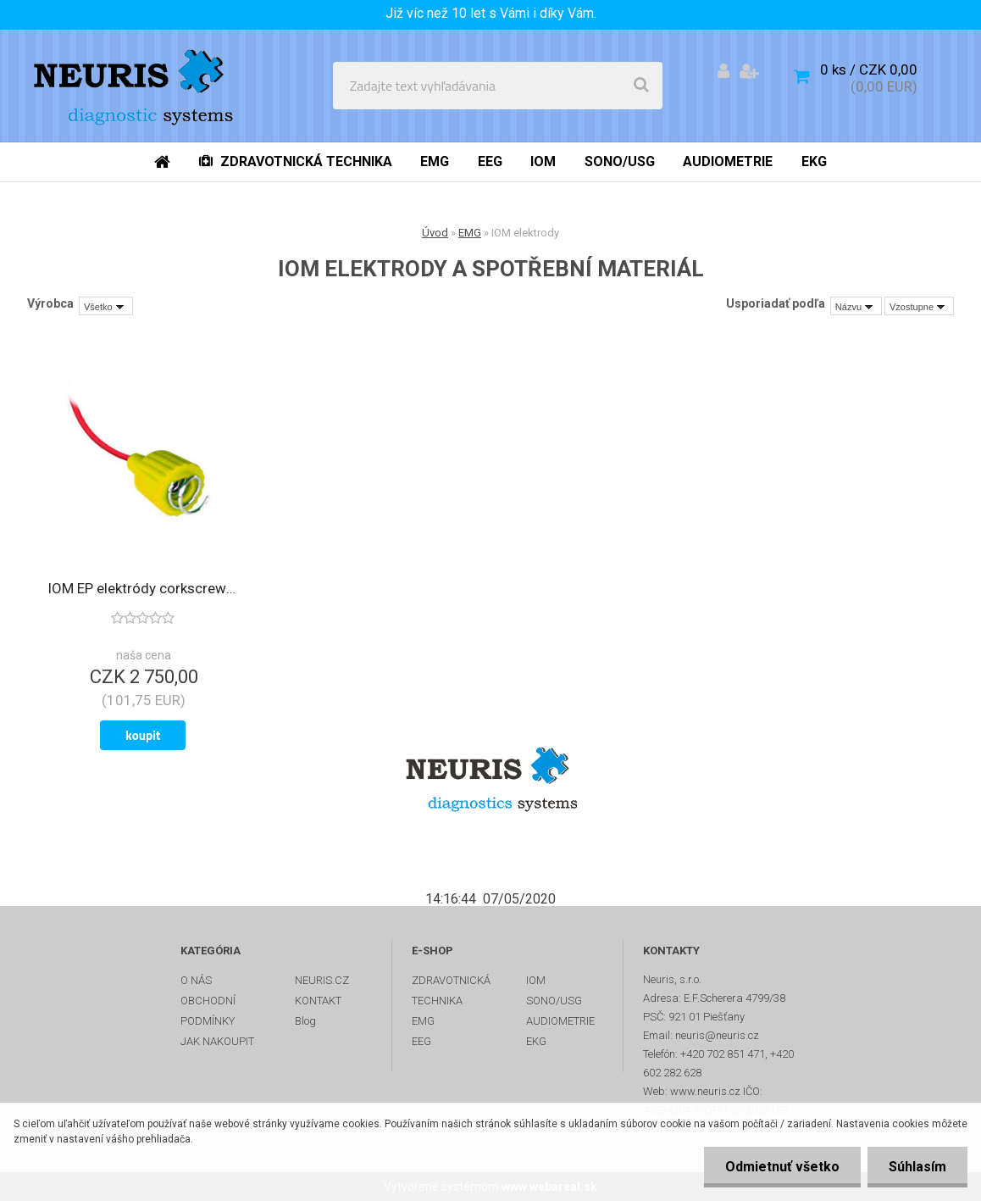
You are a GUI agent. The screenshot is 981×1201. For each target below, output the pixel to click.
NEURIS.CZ (322, 980)
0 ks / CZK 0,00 (868, 69)
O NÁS (196, 980)
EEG (421, 1041)
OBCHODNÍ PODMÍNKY (208, 1010)
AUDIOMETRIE (560, 1021)
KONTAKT (318, 1000)
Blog (305, 1021)
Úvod (435, 232)
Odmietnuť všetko (782, 1167)
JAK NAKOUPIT (217, 1041)
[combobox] (856, 306)
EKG (536, 1041)
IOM (536, 980)
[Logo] (136, 85)
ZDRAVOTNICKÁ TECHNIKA (451, 990)
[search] (641, 85)
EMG (469, 232)
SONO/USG (554, 1000)
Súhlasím (917, 1167)
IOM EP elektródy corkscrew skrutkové (143, 588)
